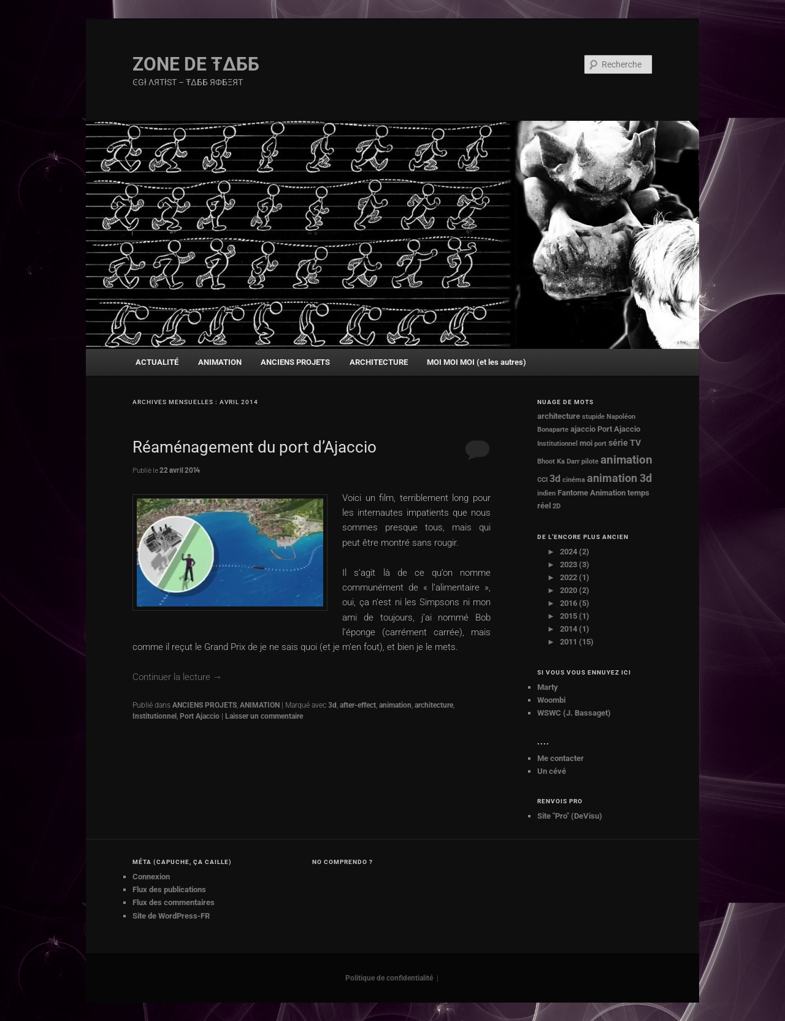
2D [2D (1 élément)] (557, 506)
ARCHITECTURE (379, 362)
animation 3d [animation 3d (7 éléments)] (619, 478)
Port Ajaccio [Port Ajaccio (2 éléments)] (618, 429)
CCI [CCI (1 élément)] (542, 480)
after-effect (358, 705)
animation (395, 705)
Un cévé (551, 771)
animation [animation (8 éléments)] (626, 460)
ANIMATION (220, 362)
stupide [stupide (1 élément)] (593, 417)
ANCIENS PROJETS (295, 362)
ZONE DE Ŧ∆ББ (195, 64)
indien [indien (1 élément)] (546, 493)
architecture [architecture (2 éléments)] (558, 416)
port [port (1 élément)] (600, 444)
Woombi (551, 700)
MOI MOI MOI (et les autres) (476, 362)
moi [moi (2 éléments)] (586, 443)
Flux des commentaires (173, 902)
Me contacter (560, 758)
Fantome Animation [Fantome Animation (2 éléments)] (591, 492)
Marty (547, 687)
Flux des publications (169, 889)
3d (332, 705)
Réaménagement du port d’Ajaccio (254, 447)
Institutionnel (154, 716)
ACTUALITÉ (157, 362)
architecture (434, 705)
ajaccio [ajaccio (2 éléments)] (582, 429)
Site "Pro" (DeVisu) (569, 815)
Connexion (151, 876)
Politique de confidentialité (389, 978)
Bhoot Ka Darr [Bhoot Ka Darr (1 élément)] (558, 461)
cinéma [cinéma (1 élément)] (573, 480)
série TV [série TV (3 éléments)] (624, 443)
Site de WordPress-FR (171, 915)
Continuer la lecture (177, 677)
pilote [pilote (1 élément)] (590, 461)
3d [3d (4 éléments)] (555, 478)
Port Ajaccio (200, 716)
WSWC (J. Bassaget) (574, 712)
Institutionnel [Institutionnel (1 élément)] (557, 444)
